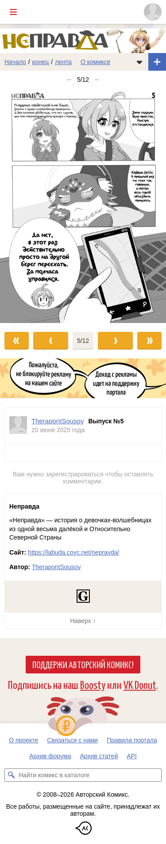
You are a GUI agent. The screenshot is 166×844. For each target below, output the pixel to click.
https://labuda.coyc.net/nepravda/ (73, 552)
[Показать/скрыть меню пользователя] (153, 12)
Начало (15, 61)
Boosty (92, 684)
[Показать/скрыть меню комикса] (139, 62)
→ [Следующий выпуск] (96, 79)
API (132, 756)
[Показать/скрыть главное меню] (13, 12)
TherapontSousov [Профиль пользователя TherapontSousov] (57, 421)
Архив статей (99, 756)
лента (63, 61)
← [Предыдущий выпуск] (69, 79)
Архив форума (50, 756)
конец (40, 61)
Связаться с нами (72, 740)
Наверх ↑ (83, 620)
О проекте (23, 740)
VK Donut (140, 684)
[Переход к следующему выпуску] (83, 205)
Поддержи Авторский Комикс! (83, 664)
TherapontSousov (56, 566)
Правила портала (132, 740)
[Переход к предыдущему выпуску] (21, 205)
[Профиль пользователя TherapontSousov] (18, 425)
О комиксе (95, 61)
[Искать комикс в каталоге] (11, 775)
